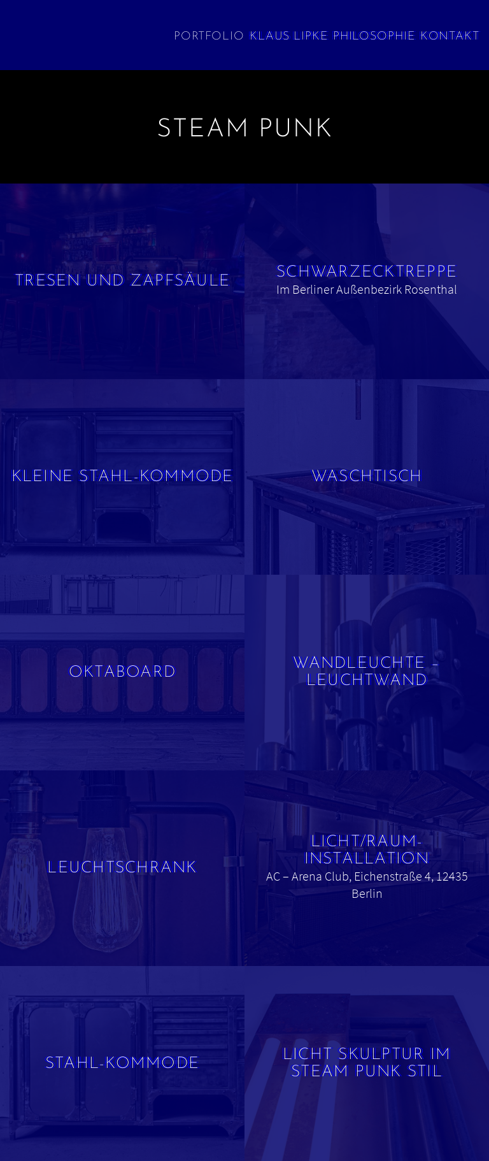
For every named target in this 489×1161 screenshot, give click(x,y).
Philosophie (374, 37)
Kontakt (449, 37)
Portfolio (209, 37)
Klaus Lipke (289, 37)
